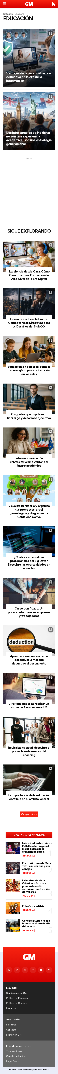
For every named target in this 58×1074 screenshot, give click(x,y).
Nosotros (11, 1024)
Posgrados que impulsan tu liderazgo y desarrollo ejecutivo (29, 416)
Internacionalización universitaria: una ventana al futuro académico (29, 461)
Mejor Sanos (12, 1061)
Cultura (28, 896)
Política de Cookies (16, 1003)
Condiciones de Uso (16, 993)
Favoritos (11, 1008)
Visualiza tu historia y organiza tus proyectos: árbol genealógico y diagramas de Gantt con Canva (29, 511)
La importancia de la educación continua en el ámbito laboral (29, 797)
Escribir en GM (13, 1034)
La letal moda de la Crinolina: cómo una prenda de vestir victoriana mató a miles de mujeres (36, 886)
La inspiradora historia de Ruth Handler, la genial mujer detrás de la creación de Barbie (37, 847)
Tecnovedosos (14, 1051)
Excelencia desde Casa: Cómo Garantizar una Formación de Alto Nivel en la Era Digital (29, 275)
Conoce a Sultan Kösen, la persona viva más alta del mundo (36, 923)
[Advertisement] (29, 188)
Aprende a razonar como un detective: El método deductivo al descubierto (29, 659)
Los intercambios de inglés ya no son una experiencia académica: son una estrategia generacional (29, 138)
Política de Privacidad (17, 998)
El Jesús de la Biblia (33, 906)
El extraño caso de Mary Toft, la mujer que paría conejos (36, 866)
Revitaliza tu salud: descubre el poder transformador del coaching (29, 751)
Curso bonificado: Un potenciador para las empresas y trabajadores (29, 612)
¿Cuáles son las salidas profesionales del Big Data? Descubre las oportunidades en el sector (29, 562)
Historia (28, 856)
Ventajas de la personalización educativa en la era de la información (28, 77)
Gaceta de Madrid (16, 1056)
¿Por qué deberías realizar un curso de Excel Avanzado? (29, 705)
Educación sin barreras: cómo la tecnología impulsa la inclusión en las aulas (29, 370)
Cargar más (29, 814)
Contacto (11, 1029)
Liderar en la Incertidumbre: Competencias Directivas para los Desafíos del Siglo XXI (29, 322)
